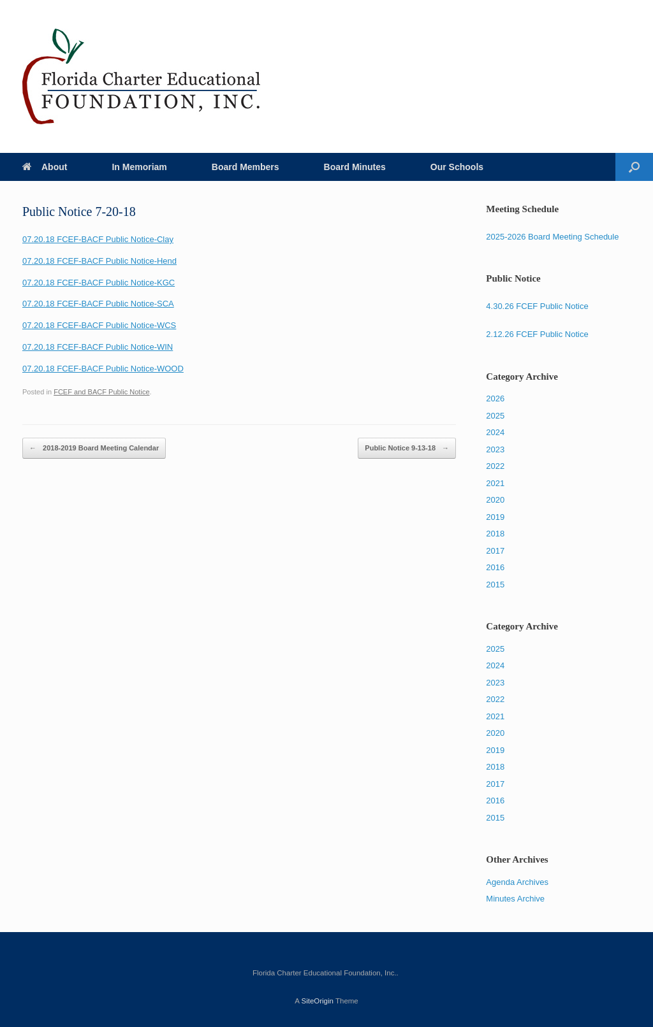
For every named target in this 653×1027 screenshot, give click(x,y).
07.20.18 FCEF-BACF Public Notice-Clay (97, 239)
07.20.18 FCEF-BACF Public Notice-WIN (97, 347)
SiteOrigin (317, 1001)
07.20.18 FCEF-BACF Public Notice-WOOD (103, 368)
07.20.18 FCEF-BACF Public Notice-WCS (99, 325)
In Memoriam (139, 167)
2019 (495, 517)
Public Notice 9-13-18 (407, 448)
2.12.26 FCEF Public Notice (537, 334)
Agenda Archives (517, 882)
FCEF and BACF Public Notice (101, 392)
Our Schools (456, 167)
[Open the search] (634, 167)
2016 (495, 567)
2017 (495, 551)
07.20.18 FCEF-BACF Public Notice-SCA (98, 303)
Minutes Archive (515, 898)
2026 (495, 398)
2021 (495, 483)
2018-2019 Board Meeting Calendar (94, 448)
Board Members (245, 167)
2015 (495, 584)
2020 (495, 500)
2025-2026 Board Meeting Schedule (552, 236)
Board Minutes (355, 167)
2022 (495, 466)
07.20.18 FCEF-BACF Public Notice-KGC (98, 282)
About (44, 167)
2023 (495, 449)
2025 (495, 415)
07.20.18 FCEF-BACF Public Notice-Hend (99, 261)
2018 (495, 533)
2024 (495, 432)
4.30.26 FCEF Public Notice (537, 306)
